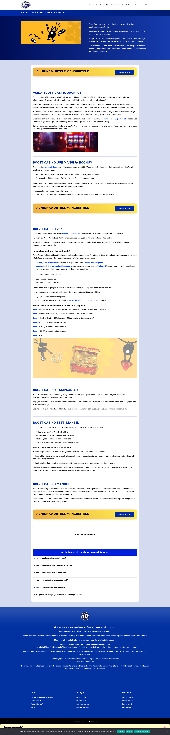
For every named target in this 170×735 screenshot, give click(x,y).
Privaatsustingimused (142, 731)
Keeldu (129, 731)
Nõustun (121, 731)
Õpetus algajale (36, 700)
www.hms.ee (100, 669)
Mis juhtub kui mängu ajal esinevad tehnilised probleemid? (59, 595)
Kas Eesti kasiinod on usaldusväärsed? (52, 580)
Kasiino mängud (81, 697)
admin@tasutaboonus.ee (85, 662)
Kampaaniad (126, 707)
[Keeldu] (167, 732)
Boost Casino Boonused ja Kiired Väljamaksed (43, 12)
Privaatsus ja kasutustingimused (42, 697)
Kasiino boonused (128, 697)
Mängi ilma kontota (83, 707)
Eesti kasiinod (81, 700)
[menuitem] (93, 5)
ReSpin (111, 242)
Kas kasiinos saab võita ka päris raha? (51, 573)
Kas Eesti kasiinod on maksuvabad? (50, 587)
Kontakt (33, 707)
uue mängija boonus (51, 167)
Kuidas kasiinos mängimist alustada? (51, 558)
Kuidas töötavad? (37, 704)
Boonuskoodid (127, 704)
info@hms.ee (115, 666)
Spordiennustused (82, 704)
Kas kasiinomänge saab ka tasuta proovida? (54, 565)
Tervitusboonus (127, 700)
